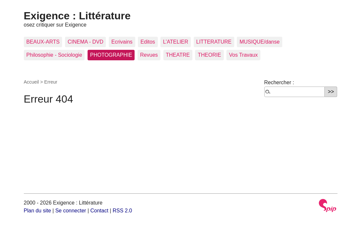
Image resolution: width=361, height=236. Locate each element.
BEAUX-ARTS (43, 42)
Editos (147, 42)
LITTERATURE (214, 42)
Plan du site (37, 210)
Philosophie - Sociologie (54, 55)
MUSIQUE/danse (259, 42)
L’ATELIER (175, 42)
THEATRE (178, 55)
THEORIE (209, 55)
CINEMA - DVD (85, 42)
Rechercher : (279, 82)
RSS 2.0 (122, 210)
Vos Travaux (243, 55)
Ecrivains (122, 42)
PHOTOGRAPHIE (111, 55)
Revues (149, 55)
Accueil (31, 82)
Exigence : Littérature (77, 16)
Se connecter (70, 210)
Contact (99, 210)
